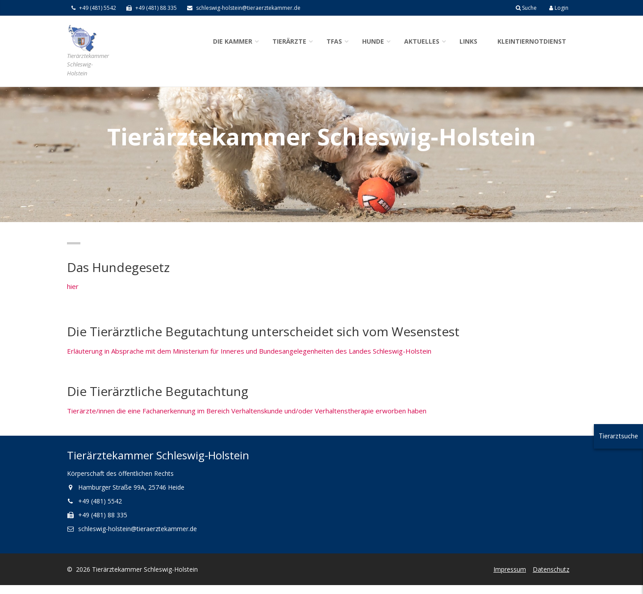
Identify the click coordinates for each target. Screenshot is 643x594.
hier (73, 286)
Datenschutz (551, 569)
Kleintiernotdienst (531, 41)
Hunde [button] (373, 41)
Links (468, 41)
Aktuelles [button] (421, 41)
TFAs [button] (334, 41)
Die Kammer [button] (232, 41)
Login (558, 8)
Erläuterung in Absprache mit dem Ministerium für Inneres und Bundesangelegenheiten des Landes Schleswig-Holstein (249, 350)
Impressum (509, 569)
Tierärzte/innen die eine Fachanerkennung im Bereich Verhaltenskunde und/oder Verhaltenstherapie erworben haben (246, 410)
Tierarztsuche (618, 436)
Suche (526, 8)
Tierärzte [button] (289, 41)
